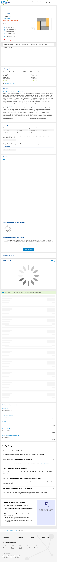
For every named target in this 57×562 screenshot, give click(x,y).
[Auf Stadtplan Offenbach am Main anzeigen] (54, 260)
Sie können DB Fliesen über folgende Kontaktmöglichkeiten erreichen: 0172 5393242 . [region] (26, 463)
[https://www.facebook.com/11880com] (3, 556)
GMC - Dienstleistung (7, 415)
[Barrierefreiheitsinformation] (52, 3)
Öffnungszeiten (8, 44)
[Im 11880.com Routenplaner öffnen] (52, 260)
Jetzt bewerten (28, 249)
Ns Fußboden (5, 422)
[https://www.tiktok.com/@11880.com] (11, 556)
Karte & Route (8, 47)
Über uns (17, 44)
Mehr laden (28, 401)
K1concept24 (5, 408)
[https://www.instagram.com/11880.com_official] (7, 556)
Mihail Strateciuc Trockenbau (9, 435)
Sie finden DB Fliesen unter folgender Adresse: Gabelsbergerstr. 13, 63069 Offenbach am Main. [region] (24, 454)
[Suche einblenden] (47, 3)
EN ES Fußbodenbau (7, 428)
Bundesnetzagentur (8, 507)
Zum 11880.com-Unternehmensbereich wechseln (33, 3)
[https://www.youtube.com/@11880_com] (18, 556)
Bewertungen (43, 44)
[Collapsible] (53, 451)
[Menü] (55, 3)
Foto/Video (34, 44)
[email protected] (45, 463)
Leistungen (25, 44)
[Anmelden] (50, 3)
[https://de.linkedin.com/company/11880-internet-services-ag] (14, 556)
